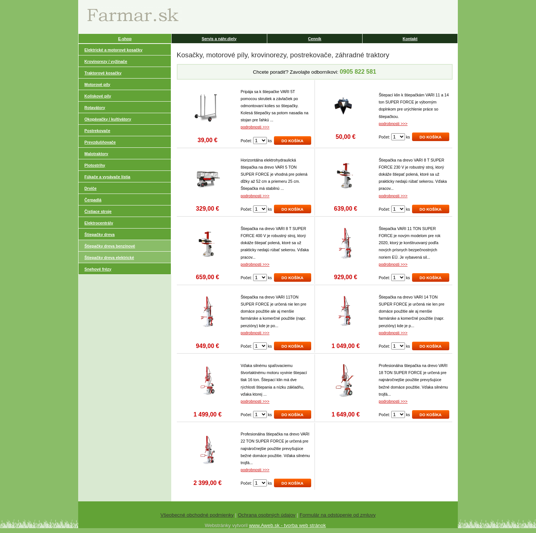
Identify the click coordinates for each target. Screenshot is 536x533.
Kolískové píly (97, 96)
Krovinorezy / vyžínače (105, 61)
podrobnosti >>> (255, 127)
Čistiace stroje (98, 211)
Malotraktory (96, 153)
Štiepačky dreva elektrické (109, 257)
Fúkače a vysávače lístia (107, 177)
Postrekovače (97, 130)
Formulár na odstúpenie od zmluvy (338, 515)
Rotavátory (94, 107)
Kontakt (410, 38)
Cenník (315, 38)
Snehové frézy (97, 269)
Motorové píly (97, 84)
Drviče (90, 188)
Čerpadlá (93, 200)
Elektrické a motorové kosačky (113, 50)
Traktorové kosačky (103, 73)
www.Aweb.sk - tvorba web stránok (287, 525)
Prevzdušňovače (100, 142)
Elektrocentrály (98, 223)
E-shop (124, 38)
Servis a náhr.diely (219, 38)
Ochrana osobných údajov (267, 515)
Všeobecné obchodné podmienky (197, 515)
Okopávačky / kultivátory (107, 119)
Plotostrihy (94, 165)
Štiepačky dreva (99, 234)
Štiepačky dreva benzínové (109, 246)
